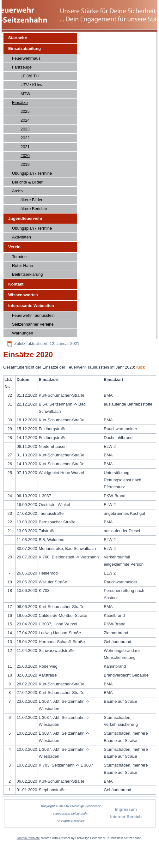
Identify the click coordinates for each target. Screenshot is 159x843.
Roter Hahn (22, 265)
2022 (25, 137)
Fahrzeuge (22, 67)
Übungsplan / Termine (32, 173)
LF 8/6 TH (30, 76)
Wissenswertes (23, 294)
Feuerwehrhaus (26, 58)
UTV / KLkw (31, 84)
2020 (25, 155)
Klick (140, 367)
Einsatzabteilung (24, 48)
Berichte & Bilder (27, 182)
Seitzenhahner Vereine (33, 324)
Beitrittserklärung (27, 274)
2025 (25, 111)
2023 (25, 129)
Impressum (126, 809)
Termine (19, 256)
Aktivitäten (21, 237)
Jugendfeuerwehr (25, 218)
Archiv (17, 191)
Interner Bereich (126, 816)
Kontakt (15, 284)
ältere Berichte (34, 208)
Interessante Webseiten (31, 305)
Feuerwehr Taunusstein (33, 315)
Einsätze (20, 102)
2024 (25, 120)
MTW (25, 93)
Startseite (17, 37)
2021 (25, 146)
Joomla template (28, 838)
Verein (14, 246)
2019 (25, 164)
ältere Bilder (31, 199)
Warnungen (22, 333)
